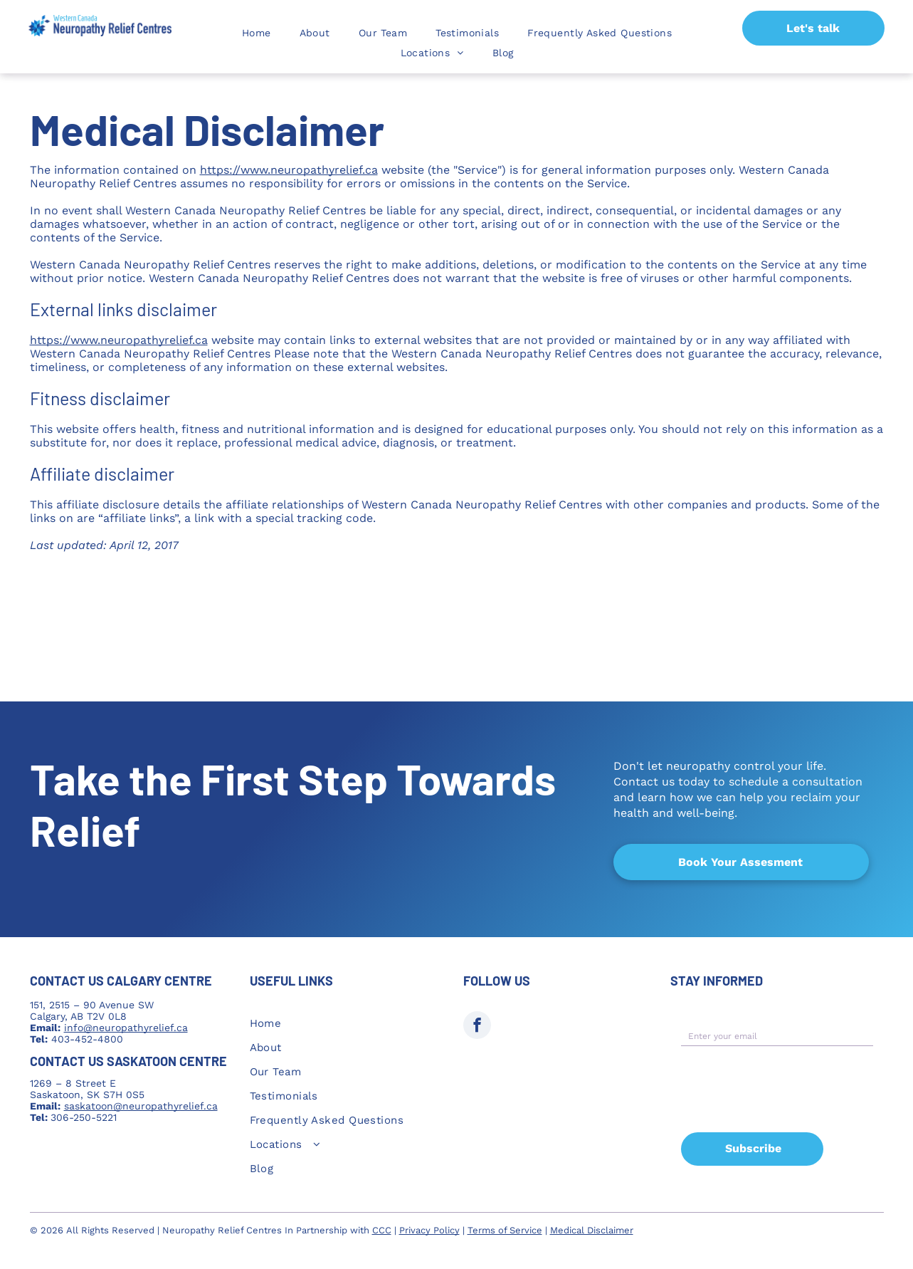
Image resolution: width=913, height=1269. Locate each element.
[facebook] (477, 1027)
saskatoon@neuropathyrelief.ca (141, 1106)
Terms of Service (505, 1220)
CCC (381, 1220)
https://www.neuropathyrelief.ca (289, 170)
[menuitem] (256, 33)
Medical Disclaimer (591, 1220)
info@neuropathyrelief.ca (126, 1027)
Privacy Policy (429, 1220)
